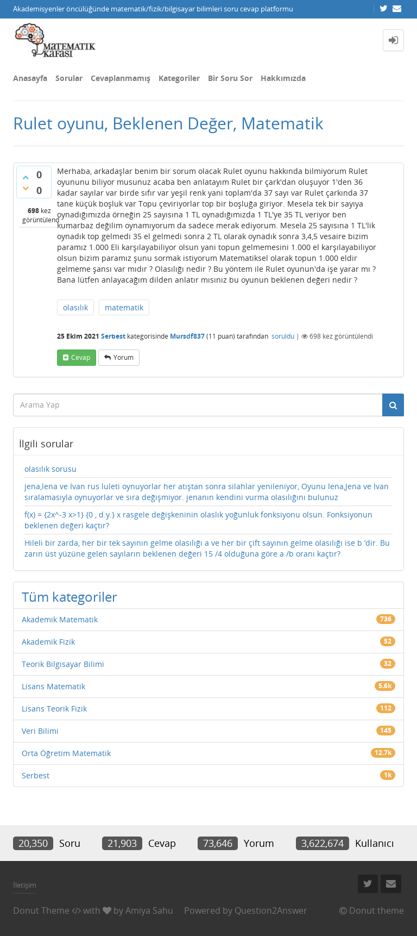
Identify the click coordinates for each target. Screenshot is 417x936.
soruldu (282, 336)
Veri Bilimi (40, 731)
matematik (124, 307)
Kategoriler (179, 78)
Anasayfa (30, 78)
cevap (80, 357)
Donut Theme (41, 910)
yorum (123, 357)
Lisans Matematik (53, 686)
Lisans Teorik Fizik (54, 708)
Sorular (69, 78)
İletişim (24, 885)
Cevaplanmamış (120, 78)
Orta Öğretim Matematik (66, 753)
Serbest (113, 336)
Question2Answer (271, 910)
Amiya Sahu (149, 910)
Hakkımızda (283, 78)
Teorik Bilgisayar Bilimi (63, 664)
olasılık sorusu (50, 469)
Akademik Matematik (60, 619)
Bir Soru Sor (230, 78)
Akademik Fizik (48, 642)
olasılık (75, 307)
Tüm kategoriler (69, 597)
